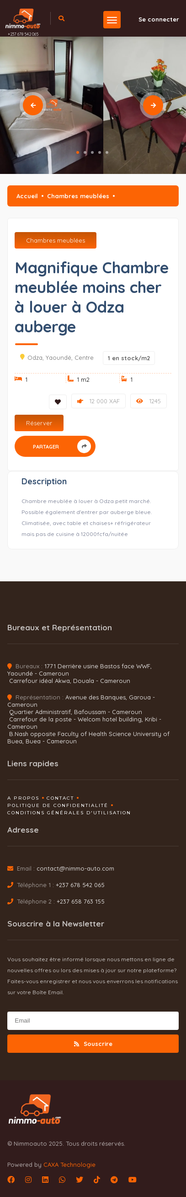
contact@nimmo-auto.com (75, 868)
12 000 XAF (98, 401)
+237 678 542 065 (23, 34)
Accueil (27, 196)
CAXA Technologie (69, 1164)
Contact (60, 798)
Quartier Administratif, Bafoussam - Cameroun (75, 711)
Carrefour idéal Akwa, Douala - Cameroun (69, 680)
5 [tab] (107, 152)
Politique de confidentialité (57, 805)
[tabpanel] (51, 105)
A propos (23, 798)
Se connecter (153, 19)
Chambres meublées (78, 196)
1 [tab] (77, 152)
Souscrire (93, 1043)
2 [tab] (85, 152)
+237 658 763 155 (81, 901)
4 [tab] (99, 152)
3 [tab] (92, 152)
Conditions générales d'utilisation (69, 813)
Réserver (39, 423)
